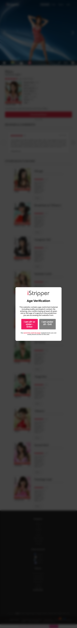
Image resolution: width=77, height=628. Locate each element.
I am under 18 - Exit (47, 323)
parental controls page (32, 333)
